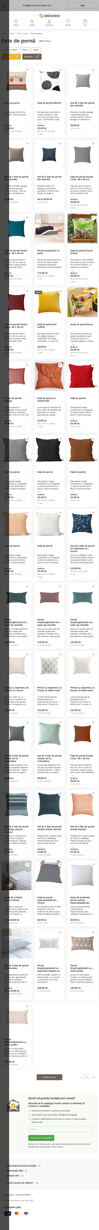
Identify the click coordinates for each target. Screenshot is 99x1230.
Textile (11, 33)
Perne (25, 50)
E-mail (33, 1140)
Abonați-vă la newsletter (41, 1149)
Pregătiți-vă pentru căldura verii (37, 5)
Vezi (83, 5)
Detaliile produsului (28, 134)
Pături (36, 50)
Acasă (4, 33)
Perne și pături (22, 33)
